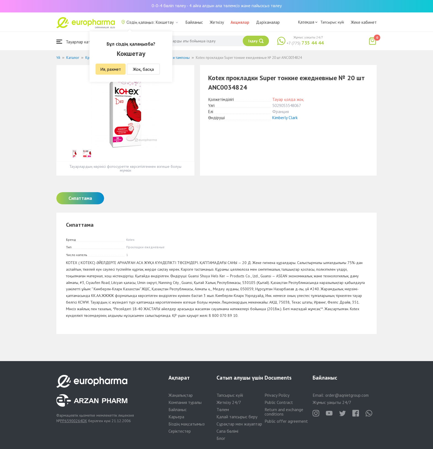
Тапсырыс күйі (332, 22)
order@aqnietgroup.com (347, 395)
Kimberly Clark (285, 117)
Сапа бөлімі (227, 431)
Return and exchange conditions (284, 412)
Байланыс (194, 22)
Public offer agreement (286, 421)
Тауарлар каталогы (79, 42)
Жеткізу (217, 22)
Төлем (222, 409)
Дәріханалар (268, 22)
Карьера (176, 416)
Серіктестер (179, 431)
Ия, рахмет (110, 69)
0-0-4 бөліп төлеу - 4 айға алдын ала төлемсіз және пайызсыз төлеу (217, 5)
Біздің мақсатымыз (186, 424)
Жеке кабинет (364, 22)
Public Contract (279, 402)
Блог (220, 438)
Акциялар (240, 22)
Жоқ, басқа (143, 69)
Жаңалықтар (180, 395)
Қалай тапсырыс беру (236, 416)
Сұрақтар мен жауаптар (239, 424)
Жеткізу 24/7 (228, 402)
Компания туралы (185, 402)
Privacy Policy (277, 395)
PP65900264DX (73, 420)
